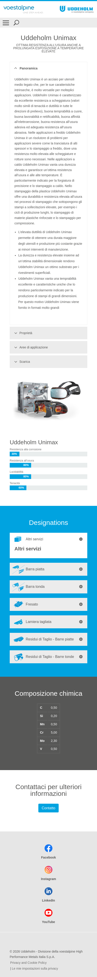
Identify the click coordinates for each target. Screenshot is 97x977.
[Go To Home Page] (23, 9)
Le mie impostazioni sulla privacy (35, 968)
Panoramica (25, 68)
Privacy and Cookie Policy (28, 962)
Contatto (48, 808)
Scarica (21, 361)
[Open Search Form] (16, 23)
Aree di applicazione (30, 347)
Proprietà (22, 333)
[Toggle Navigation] (6, 23)
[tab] (48, 539)
